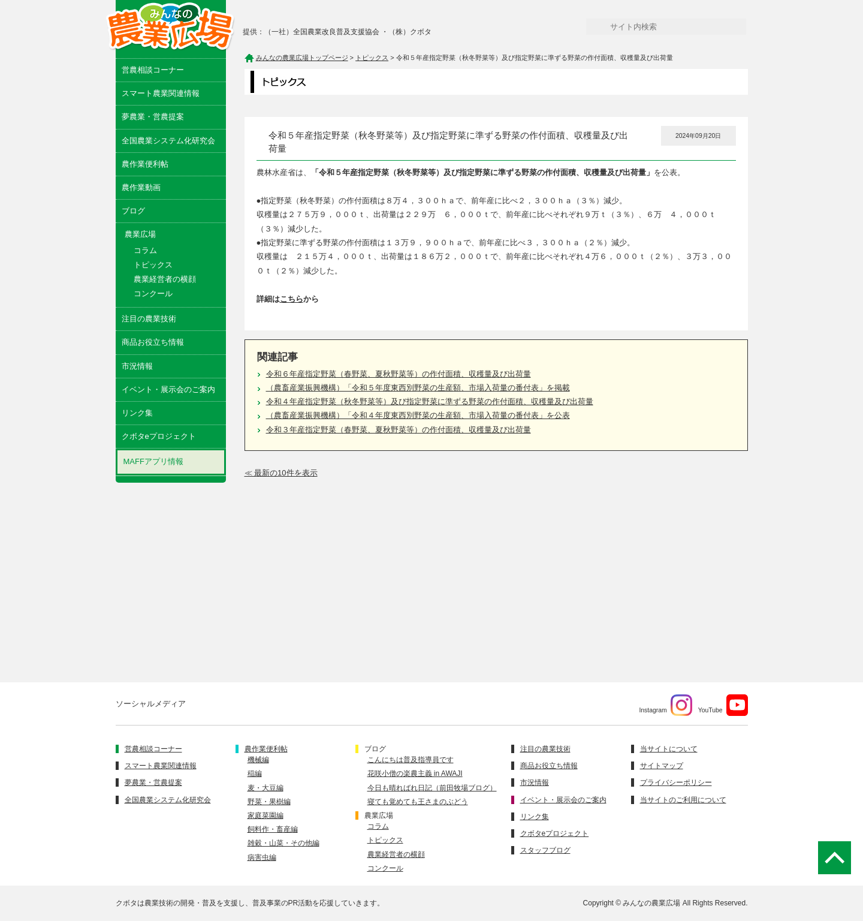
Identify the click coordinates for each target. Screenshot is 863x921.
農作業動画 (141, 187)
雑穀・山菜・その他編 (283, 843)
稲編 (255, 773)
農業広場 (378, 815)
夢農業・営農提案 (153, 116)
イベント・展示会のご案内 (168, 389)
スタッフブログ (545, 850)
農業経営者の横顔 (165, 279)
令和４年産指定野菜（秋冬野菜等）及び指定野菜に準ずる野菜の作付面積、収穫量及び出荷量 (429, 401)
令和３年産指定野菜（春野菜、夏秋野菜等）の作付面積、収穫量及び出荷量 (398, 429)
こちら (291, 298)
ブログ (133, 210)
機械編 (258, 760)
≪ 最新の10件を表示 (281, 472)
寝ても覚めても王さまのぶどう (417, 801)
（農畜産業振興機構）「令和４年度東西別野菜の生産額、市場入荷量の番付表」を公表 (418, 415)
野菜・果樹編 (269, 801)
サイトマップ (661, 766)
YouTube (723, 705)
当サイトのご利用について (683, 800)
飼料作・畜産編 (273, 829)
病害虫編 (262, 857)
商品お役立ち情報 (153, 342)
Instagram (665, 705)
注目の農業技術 (149, 318)
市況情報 (137, 366)
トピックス (153, 264)
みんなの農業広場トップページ (302, 57)
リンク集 (137, 412)
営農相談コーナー (153, 69)
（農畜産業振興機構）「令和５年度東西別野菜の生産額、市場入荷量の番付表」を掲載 (418, 387)
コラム (145, 250)
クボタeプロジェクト (159, 436)
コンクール (153, 293)
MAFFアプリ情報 (153, 461)
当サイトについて (669, 749)
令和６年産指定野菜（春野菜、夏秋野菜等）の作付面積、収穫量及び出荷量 (398, 373)
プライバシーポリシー (676, 782)
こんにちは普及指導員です (410, 760)
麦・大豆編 (265, 788)
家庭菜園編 (265, 815)
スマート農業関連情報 (161, 93)
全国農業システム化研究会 (168, 140)
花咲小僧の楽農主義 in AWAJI (415, 773)
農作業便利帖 (145, 163)
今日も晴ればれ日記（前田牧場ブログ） (432, 788)
